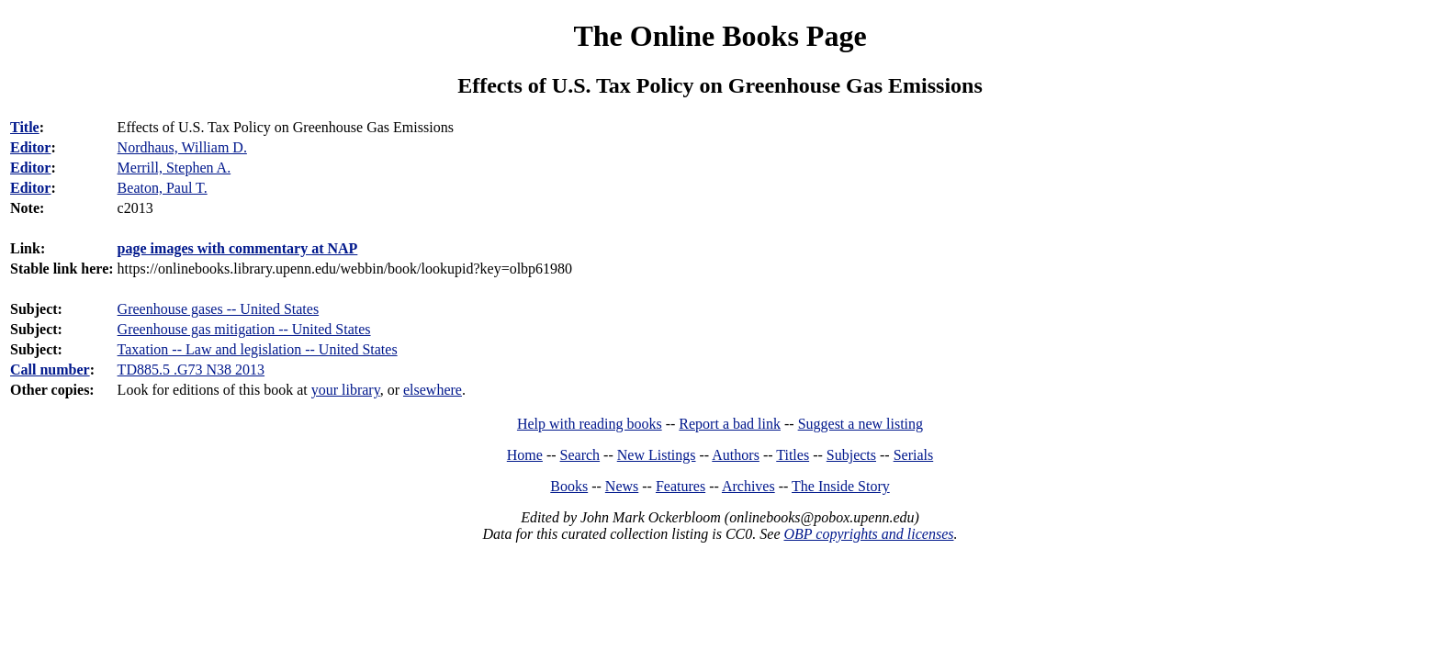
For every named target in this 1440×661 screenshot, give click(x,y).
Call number (50, 369)
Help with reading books (589, 423)
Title (24, 127)
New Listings (656, 455)
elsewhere (432, 390)
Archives (748, 486)
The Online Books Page (719, 35)
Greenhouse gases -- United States (219, 309)
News (621, 486)
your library (345, 390)
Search (580, 455)
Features (680, 486)
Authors (735, 455)
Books (569, 486)
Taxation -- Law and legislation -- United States (258, 349)
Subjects (851, 455)
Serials (914, 455)
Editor (30, 147)
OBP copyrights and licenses (868, 534)
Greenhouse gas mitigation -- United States (244, 329)
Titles (792, 455)
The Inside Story (841, 486)
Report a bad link (730, 423)
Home (525, 455)
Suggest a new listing (860, 423)
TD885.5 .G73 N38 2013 (191, 369)
